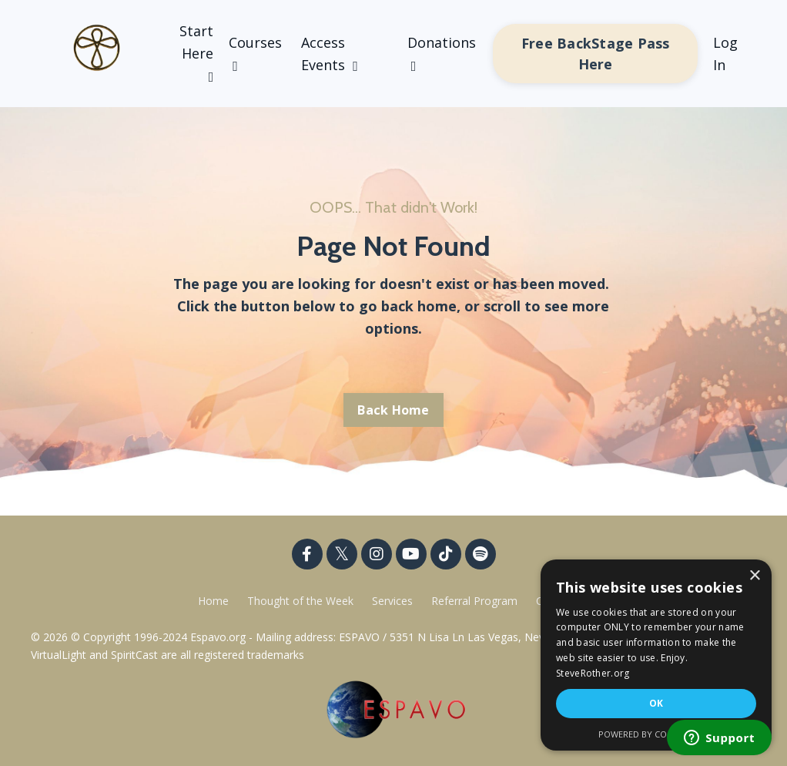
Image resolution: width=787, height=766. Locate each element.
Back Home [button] (393, 409)
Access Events (329, 53)
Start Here (196, 53)
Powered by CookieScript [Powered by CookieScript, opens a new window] (656, 734)
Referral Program (476, 600)
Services (392, 600)
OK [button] (656, 703)
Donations (441, 53)
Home (213, 600)
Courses (255, 53)
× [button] (754, 576)
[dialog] (656, 655)
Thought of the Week (302, 600)
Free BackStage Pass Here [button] (595, 53)
